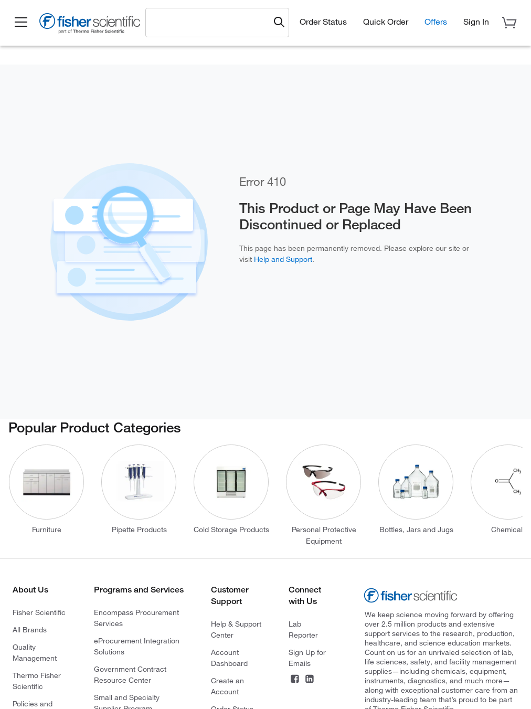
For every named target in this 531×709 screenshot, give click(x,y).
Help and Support (283, 259)
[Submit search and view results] (279, 22)
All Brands (30, 629)
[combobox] (211, 22)
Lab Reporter (303, 629)
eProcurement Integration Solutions (136, 646)
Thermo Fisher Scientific (37, 681)
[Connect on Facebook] (295, 680)
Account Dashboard (229, 658)
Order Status (323, 21)
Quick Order (385, 21)
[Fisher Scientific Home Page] (91, 25)
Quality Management (35, 652)
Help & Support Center (236, 629)
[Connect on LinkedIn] (309, 680)
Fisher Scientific (39, 612)
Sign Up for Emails (307, 658)
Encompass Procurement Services (136, 618)
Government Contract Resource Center (130, 674)
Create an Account (227, 686)
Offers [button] (435, 21)
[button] (22, 22)
